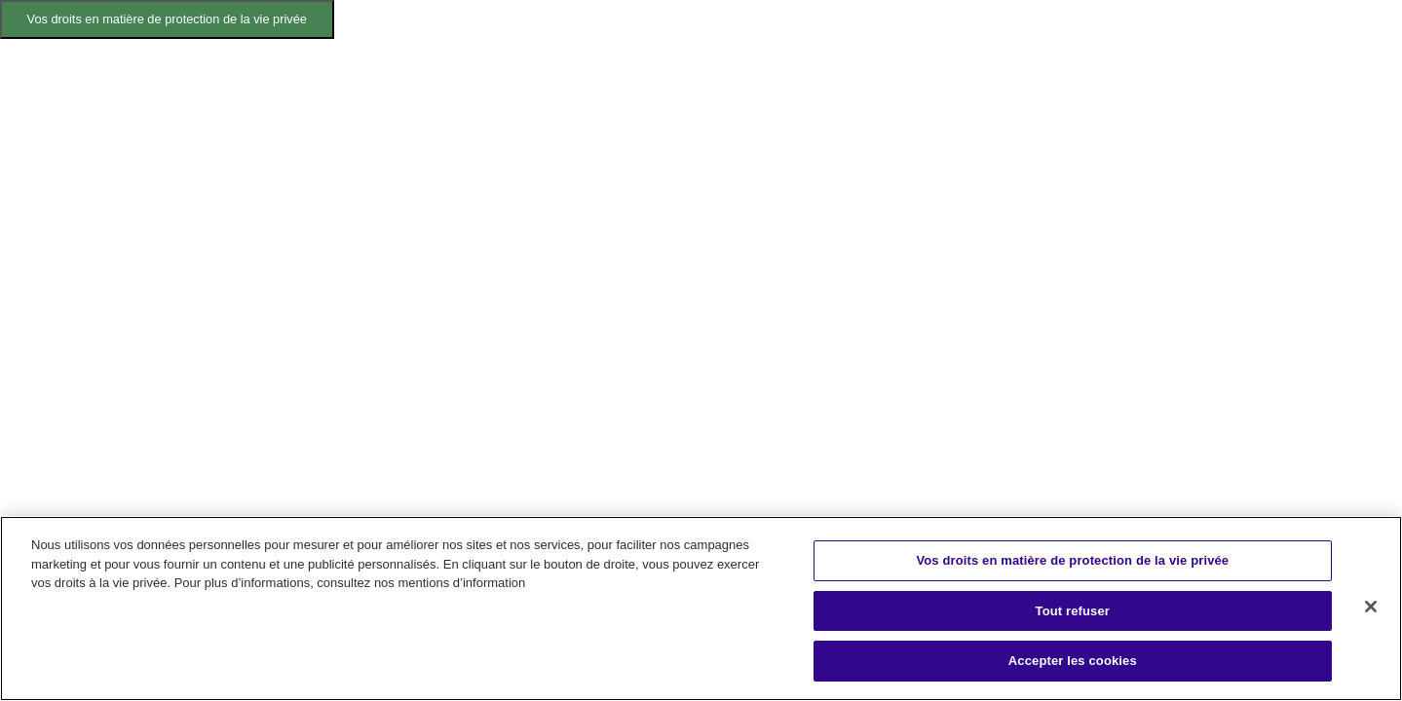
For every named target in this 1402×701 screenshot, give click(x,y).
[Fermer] (1370, 606)
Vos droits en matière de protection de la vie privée (167, 19)
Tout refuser (1073, 611)
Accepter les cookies (1072, 660)
